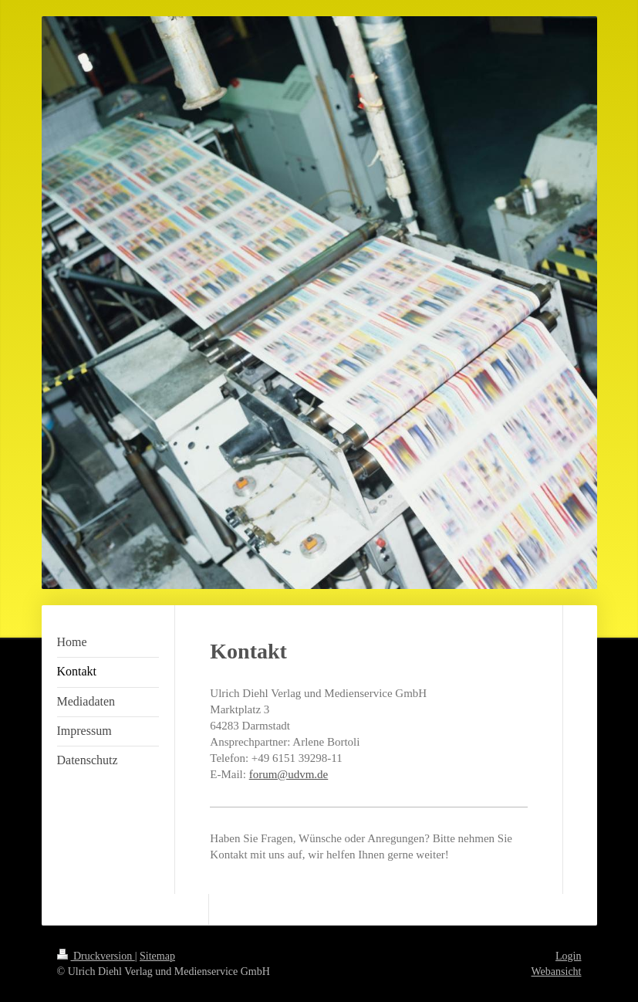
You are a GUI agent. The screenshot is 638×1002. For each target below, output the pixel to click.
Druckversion (96, 956)
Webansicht (557, 971)
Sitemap (157, 956)
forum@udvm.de (289, 774)
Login (568, 956)
